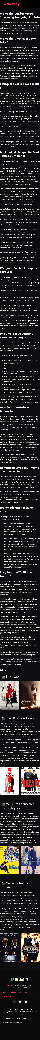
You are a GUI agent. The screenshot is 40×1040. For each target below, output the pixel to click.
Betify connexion (16, 992)
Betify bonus (30, 992)
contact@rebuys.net (13, 1022)
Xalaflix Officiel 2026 (11, 996)
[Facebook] (14, 1002)
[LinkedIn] (20, 1002)
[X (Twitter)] (26, 1002)
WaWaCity (10, 985)
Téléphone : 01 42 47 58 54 (15, 1018)
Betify (5, 992)
